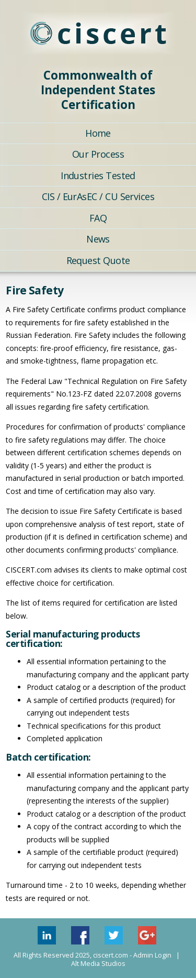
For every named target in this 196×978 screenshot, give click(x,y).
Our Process (98, 154)
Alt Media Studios (98, 963)
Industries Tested (98, 175)
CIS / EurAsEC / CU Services (98, 196)
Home (98, 133)
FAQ (98, 218)
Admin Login (152, 955)
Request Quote (98, 260)
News (98, 239)
